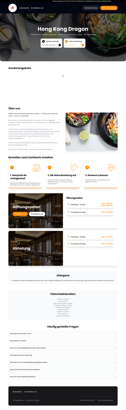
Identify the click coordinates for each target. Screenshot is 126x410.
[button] (51, 43)
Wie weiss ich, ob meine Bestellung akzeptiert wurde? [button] (63, 362)
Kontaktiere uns (37, 8)
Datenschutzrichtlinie (87, 400)
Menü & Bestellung (108, 8)
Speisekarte (24, 8)
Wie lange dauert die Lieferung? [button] (63, 355)
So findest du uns (37, 214)
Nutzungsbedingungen (105, 400)
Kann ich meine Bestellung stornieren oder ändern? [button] (63, 348)
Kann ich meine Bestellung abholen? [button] (63, 376)
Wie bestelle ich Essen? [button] (63, 340)
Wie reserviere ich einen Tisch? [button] (63, 333)
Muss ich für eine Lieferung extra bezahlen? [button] (63, 369)
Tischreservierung (91, 8)
